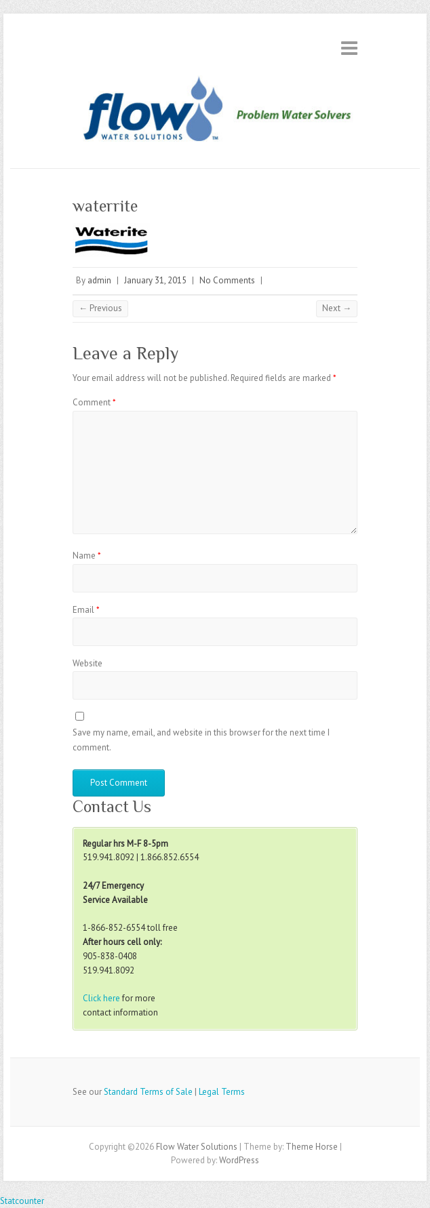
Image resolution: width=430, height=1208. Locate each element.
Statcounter (22, 1201)
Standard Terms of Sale (148, 1092)
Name (87, 555)
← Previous (100, 308)
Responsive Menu (349, 48)
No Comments (227, 280)
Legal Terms (222, 1092)
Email (86, 610)
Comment (94, 402)
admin (99, 280)
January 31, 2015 (155, 280)
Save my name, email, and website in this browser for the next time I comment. (201, 740)
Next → (336, 308)
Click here (101, 998)
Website (87, 663)
